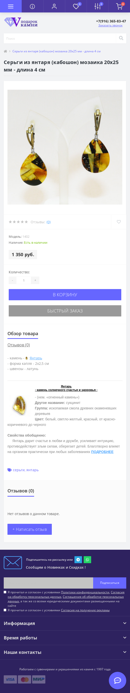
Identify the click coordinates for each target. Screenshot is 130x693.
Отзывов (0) (18, 345)
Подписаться (109, 583)
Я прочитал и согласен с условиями (59, 610)
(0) (49, 222)
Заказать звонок (110, 25)
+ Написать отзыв (29, 529)
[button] (54, 6)
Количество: (19, 272)
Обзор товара (22, 333)
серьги (19, 469)
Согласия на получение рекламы (85, 610)
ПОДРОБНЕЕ (102, 452)
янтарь (32, 469)
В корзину (65, 295)
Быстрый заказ (65, 311)
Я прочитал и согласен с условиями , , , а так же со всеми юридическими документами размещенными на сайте (66, 599)
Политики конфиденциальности (85, 592)
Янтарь (36, 358)
